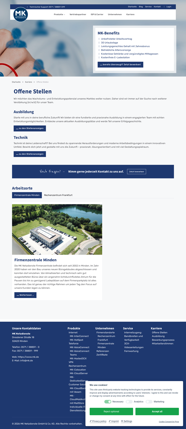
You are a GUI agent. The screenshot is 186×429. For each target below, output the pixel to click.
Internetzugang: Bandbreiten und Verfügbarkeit (133, 336)
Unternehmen (115, 14)
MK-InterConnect (79, 336)
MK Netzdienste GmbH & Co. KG (37, 423)
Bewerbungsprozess (163, 340)
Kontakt (157, 7)
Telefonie (73, 343)
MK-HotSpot (76, 340)
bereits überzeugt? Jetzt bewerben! (122, 64)
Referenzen (102, 351)
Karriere (130, 14)
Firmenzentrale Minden (35, 260)
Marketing (159, 401)
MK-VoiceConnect (79, 347)
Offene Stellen (159, 332)
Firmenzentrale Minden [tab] (27, 195)
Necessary (117, 401)
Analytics (138, 401)
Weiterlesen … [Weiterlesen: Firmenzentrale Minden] (27, 295)
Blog (141, 7)
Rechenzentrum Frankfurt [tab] (58, 195)
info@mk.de (26, 360)
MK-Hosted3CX (78, 358)
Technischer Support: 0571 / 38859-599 (45, 7)
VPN (71, 362)
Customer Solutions (79, 384)
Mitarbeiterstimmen (162, 343)
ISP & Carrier (97, 14)
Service (148, 7)
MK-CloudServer (79, 373)
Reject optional (111, 411)
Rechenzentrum (77, 366)
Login (167, 7)
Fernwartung (131, 351)
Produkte (58, 14)
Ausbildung (24, 111)
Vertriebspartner (78, 14)
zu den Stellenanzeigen (31, 128)
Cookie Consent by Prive (169, 422)
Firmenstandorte (105, 332)
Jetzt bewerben (136, 171)
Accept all (157, 411)
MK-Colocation (78, 369)
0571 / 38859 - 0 (30, 347)
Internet (73, 332)
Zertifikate (102, 354)
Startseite (132, 7)
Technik (21, 137)
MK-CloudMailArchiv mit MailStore (79, 399)
